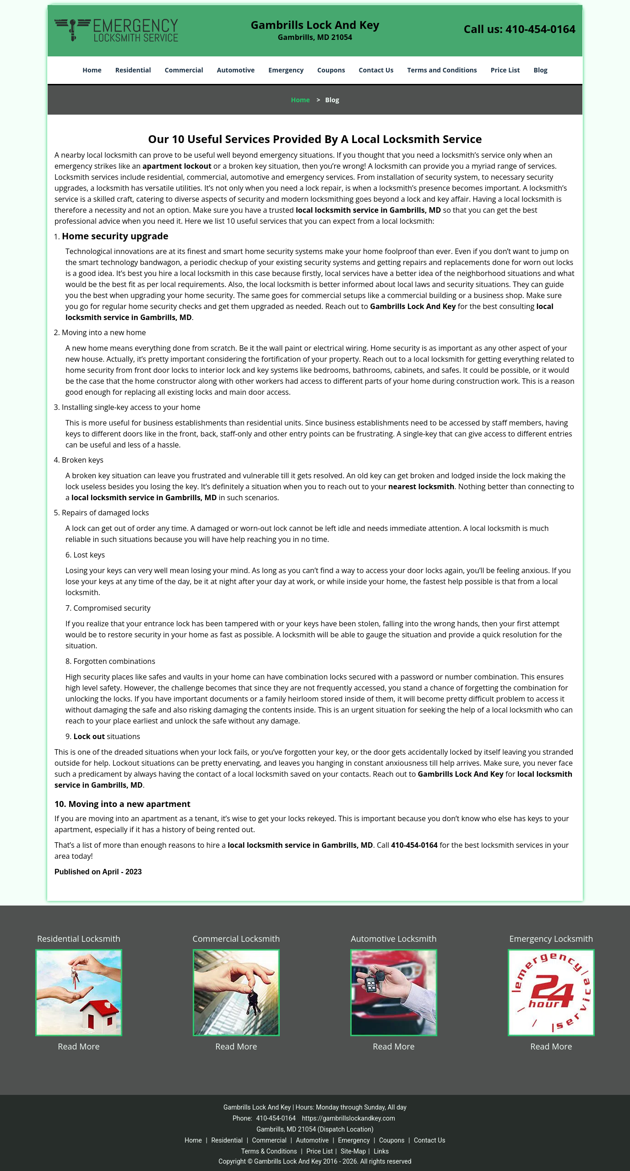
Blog (540, 70)
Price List (505, 70)
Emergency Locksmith (551, 938)
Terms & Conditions (269, 1151)
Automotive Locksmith (393, 938)
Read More (78, 1046)
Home (91, 70)
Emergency (286, 70)
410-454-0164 (540, 28)
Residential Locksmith (78, 938)
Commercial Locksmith (236, 938)
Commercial (184, 70)
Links (381, 1151)
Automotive (236, 70)
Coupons (331, 70)
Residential (133, 70)
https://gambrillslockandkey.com (348, 1118)
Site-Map (353, 1151)
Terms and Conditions (442, 70)
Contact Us (376, 70)
